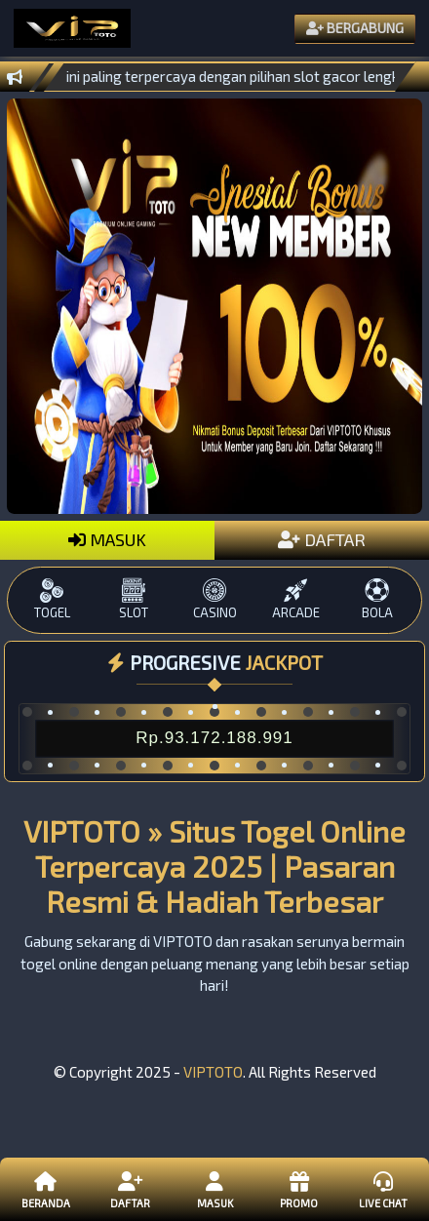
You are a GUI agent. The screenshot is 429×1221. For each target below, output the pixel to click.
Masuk (214, 1188)
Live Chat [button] (383, 1188)
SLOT (133, 599)
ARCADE (295, 599)
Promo (298, 1188)
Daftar (130, 1188)
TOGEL (52, 599)
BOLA (376, 599)
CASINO (214, 599)
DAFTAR (322, 539)
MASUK (107, 539)
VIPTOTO (213, 1072)
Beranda (46, 1188)
